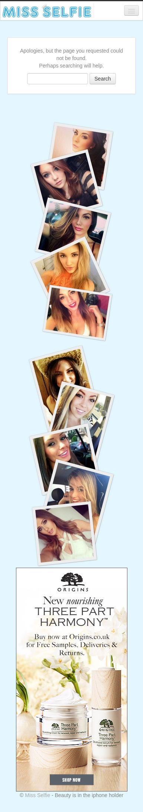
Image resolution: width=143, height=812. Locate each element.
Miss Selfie (37, 795)
